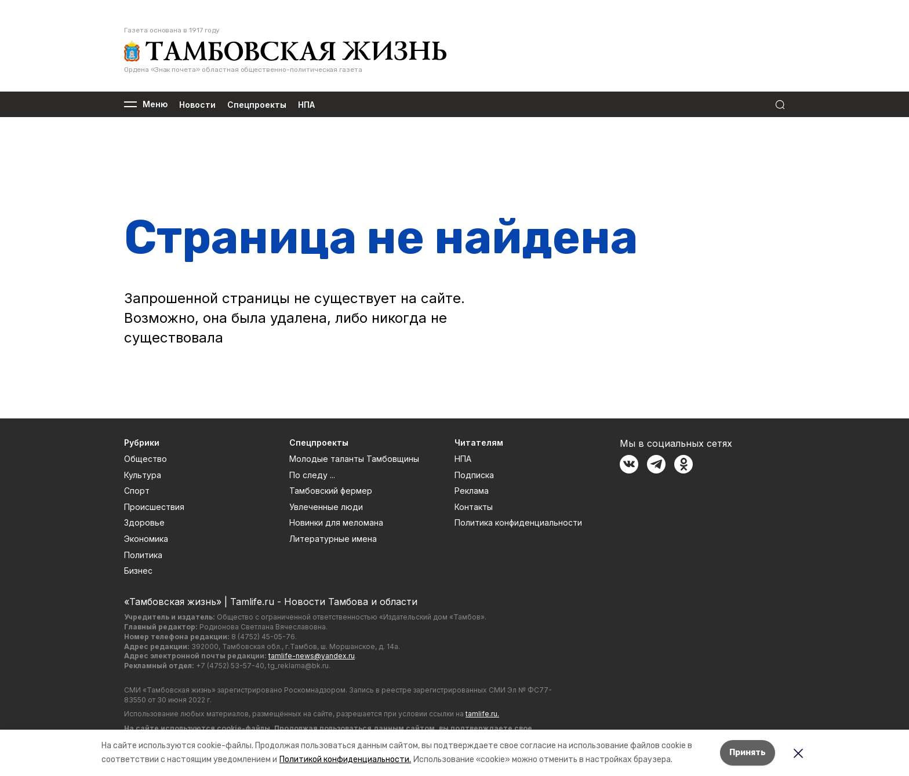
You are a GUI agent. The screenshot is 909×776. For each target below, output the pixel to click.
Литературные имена (333, 539)
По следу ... (312, 475)
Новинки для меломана (336, 522)
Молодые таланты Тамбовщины (354, 459)
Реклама (471, 491)
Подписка (474, 475)
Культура (142, 475)
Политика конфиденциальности (518, 522)
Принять (747, 752)
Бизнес (138, 570)
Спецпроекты (256, 105)
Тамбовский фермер (330, 491)
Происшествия (154, 507)
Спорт (137, 491)
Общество (145, 459)
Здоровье (144, 522)
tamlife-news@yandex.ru (311, 655)
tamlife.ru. (482, 713)
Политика (143, 555)
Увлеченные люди (326, 507)
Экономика (146, 539)
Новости (197, 105)
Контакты (473, 507)
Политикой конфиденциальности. (345, 759)
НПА (306, 105)
